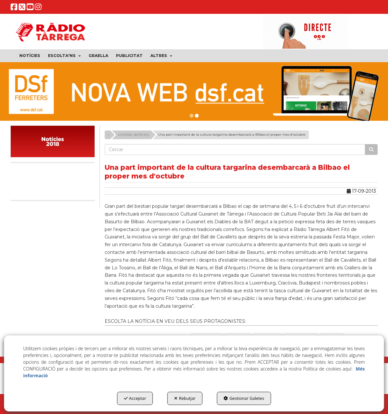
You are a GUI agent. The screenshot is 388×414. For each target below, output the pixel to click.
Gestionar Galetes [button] (243, 398)
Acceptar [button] (135, 398)
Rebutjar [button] (185, 398)
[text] (235, 149)
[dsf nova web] (194, 91)
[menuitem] (29, 55)
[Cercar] (371, 149)
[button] (14, 8)
